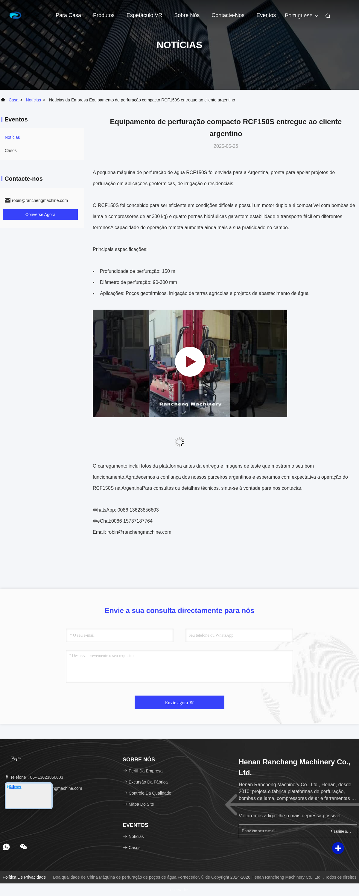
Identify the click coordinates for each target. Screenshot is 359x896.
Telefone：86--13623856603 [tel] (33, 777)
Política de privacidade (24, 877)
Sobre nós (187, 15)
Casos (11, 150)
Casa (14, 100)
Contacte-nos (228, 15)
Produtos (104, 15)
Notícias (33, 100)
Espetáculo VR (144, 15)
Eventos (266, 15)
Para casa (68, 15)
